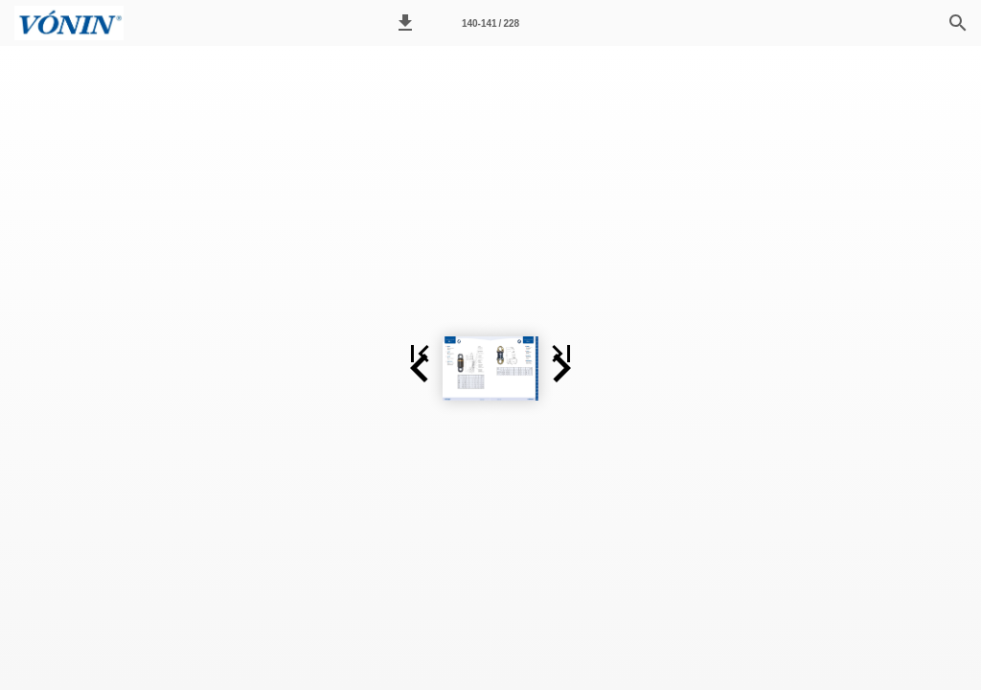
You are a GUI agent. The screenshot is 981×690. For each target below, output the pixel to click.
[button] (405, 23)
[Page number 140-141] (490, 23)
